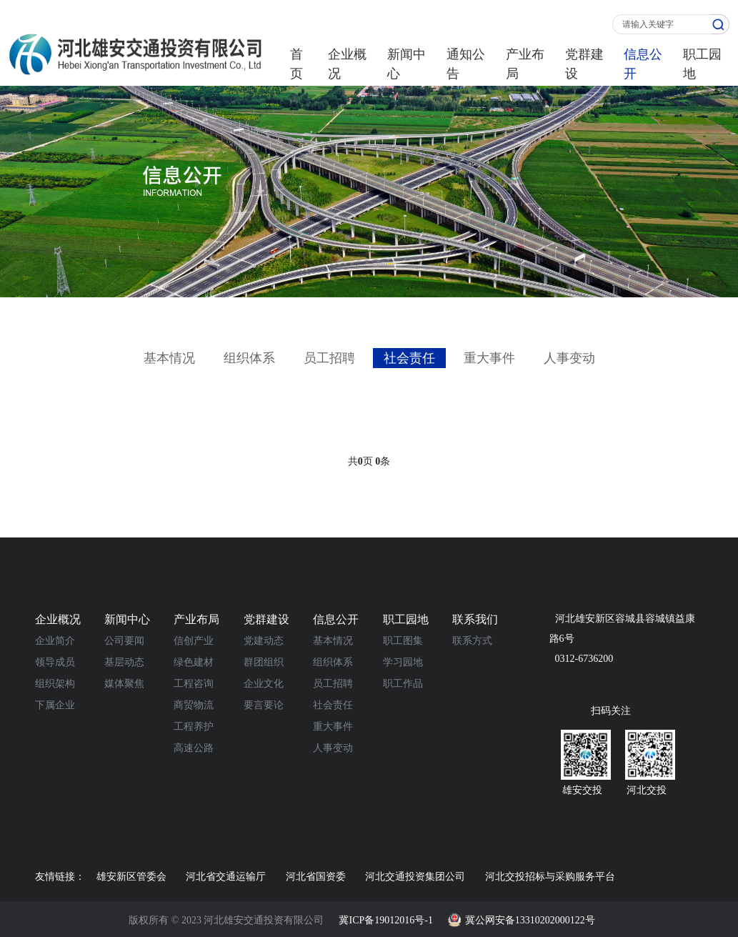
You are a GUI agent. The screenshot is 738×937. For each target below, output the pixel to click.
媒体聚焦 (124, 683)
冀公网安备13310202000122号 (530, 920)
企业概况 (347, 64)
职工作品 (403, 683)
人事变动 (569, 358)
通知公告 (466, 64)
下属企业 (55, 705)
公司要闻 (124, 640)
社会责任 (409, 358)
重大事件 (489, 358)
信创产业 (194, 640)
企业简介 (55, 640)
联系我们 (475, 619)
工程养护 (194, 726)
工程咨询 (194, 683)
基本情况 (169, 358)
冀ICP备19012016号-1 (385, 920)
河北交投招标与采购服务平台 (550, 876)
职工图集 (403, 640)
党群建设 (584, 64)
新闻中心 (406, 64)
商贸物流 (194, 705)
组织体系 (249, 358)
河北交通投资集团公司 (415, 876)
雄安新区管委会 (131, 876)
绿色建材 (194, 662)
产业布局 (525, 64)
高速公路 (194, 748)
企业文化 (264, 683)
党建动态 (264, 640)
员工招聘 (329, 358)
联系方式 (472, 640)
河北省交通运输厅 (226, 876)
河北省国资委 (316, 876)
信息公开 (643, 64)
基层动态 (124, 662)
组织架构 (55, 683)
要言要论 (264, 705)
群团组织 (264, 662)
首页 (296, 64)
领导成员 (55, 662)
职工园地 (702, 64)
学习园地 (403, 662)
